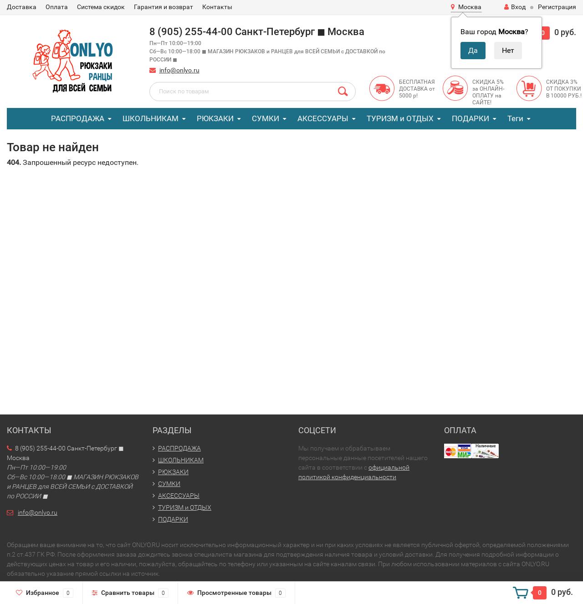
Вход (515, 6)
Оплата (57, 6)
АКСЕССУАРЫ (322, 118)
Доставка (21, 6)
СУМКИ (265, 118)
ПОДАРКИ (470, 118)
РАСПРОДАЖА (77, 118)
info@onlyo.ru (179, 70)
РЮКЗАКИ (215, 118)
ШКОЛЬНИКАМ (151, 118)
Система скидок (101, 6)
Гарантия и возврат (163, 6)
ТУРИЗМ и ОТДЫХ (400, 118)
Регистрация (557, 6)
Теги (515, 118)
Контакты (217, 6)
